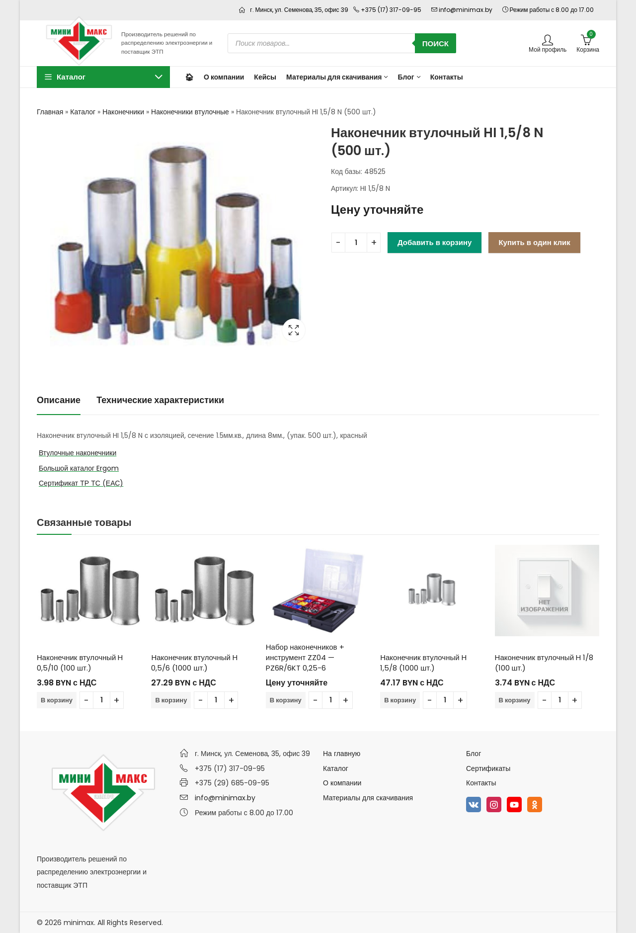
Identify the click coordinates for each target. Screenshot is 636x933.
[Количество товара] (356, 243)
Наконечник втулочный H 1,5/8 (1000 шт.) (423, 662)
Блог (473, 754)
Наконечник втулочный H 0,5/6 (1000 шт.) (194, 662)
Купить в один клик (534, 242)
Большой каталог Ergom (79, 468)
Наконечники (123, 112)
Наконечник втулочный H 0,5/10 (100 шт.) (80, 662)
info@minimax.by (225, 798)
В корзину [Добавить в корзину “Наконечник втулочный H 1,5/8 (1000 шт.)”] (400, 700)
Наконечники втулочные (190, 112)
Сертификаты (488, 768)
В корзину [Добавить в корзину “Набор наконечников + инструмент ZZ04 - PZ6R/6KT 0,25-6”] (286, 700)
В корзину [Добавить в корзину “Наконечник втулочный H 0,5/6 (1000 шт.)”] (171, 700)
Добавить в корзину (435, 242)
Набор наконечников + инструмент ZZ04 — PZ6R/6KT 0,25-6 (305, 657)
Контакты (481, 783)
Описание (58, 400)
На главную (341, 754)
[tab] (58, 400)
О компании (342, 783)
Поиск (435, 43)
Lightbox (293, 330)
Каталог (82, 112)
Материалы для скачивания (368, 798)
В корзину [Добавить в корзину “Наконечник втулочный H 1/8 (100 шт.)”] (515, 700)
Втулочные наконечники (77, 453)
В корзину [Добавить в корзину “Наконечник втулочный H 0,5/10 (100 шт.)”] (57, 700)
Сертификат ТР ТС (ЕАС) (81, 483)
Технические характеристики (160, 400)
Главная (50, 112)
